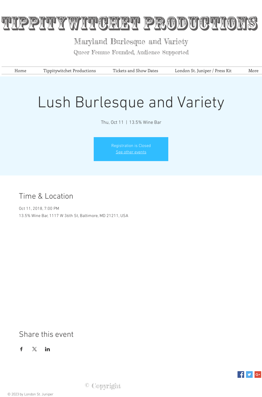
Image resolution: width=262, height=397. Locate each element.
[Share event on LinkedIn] (47, 349)
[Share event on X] (34, 349)
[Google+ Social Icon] (258, 374)
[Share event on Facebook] (21, 349)
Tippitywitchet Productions (129, 23)
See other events (131, 152)
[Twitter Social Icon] (249, 374)
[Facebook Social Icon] (241, 374)
